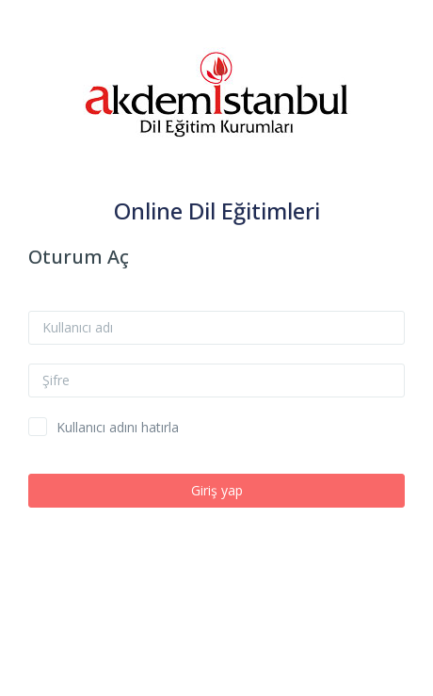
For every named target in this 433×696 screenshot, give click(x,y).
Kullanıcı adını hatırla (117, 427)
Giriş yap (217, 490)
